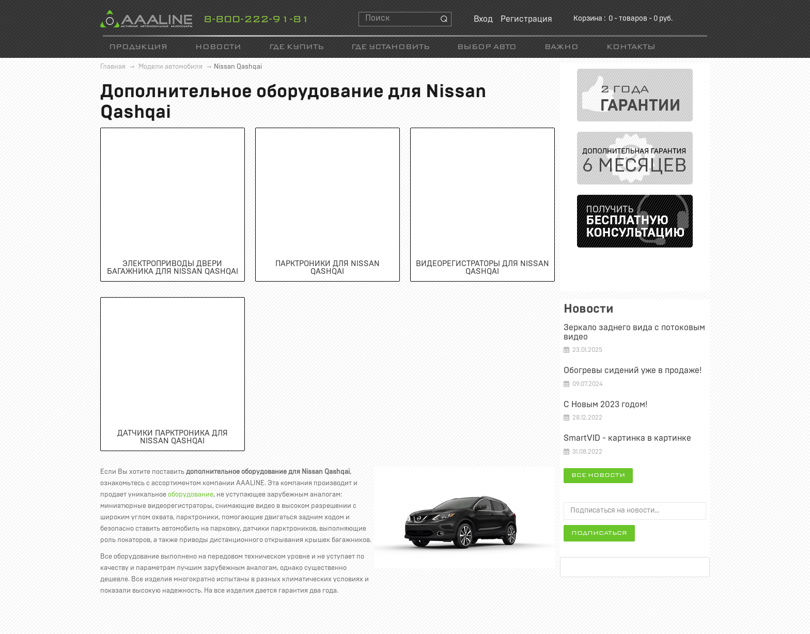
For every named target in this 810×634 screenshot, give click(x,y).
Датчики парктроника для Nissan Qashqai (172, 437)
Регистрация (526, 19)
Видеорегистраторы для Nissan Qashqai (482, 267)
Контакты (631, 47)
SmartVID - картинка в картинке (627, 438)
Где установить (390, 47)
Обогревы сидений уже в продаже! (633, 370)
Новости (218, 47)
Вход (483, 19)
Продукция (138, 47)
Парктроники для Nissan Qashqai (327, 267)
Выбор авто (487, 47)
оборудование (190, 494)
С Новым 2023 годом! (605, 404)
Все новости (598, 475)
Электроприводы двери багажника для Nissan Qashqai (172, 267)
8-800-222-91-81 (256, 20)
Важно (561, 47)
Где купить (296, 47)
